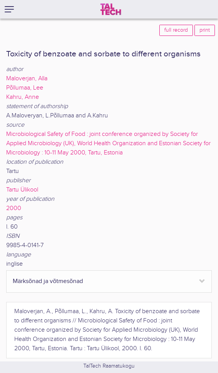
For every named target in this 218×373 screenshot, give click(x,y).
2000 (13, 208)
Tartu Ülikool (22, 189)
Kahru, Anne (22, 97)
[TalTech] (111, 9)
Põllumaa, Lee (24, 88)
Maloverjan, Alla (26, 78)
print (204, 30)
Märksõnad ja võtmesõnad (48, 281)
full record (176, 30)
